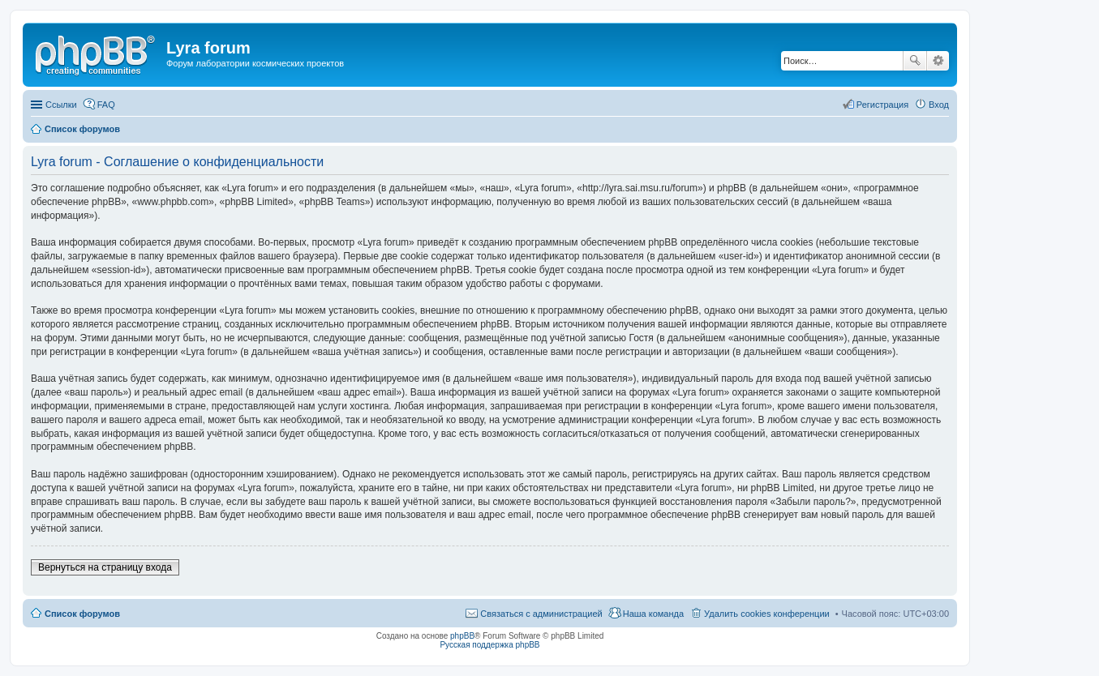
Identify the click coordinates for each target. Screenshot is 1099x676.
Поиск (915, 61)
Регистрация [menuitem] (882, 104)
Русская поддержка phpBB (489, 644)
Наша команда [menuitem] (653, 613)
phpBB (462, 635)
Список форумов (82, 613)
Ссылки (61, 104)
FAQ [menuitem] (106, 104)
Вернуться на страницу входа (105, 567)
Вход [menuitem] (939, 104)
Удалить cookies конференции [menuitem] (767, 613)
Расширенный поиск (938, 61)
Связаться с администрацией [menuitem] (541, 613)
